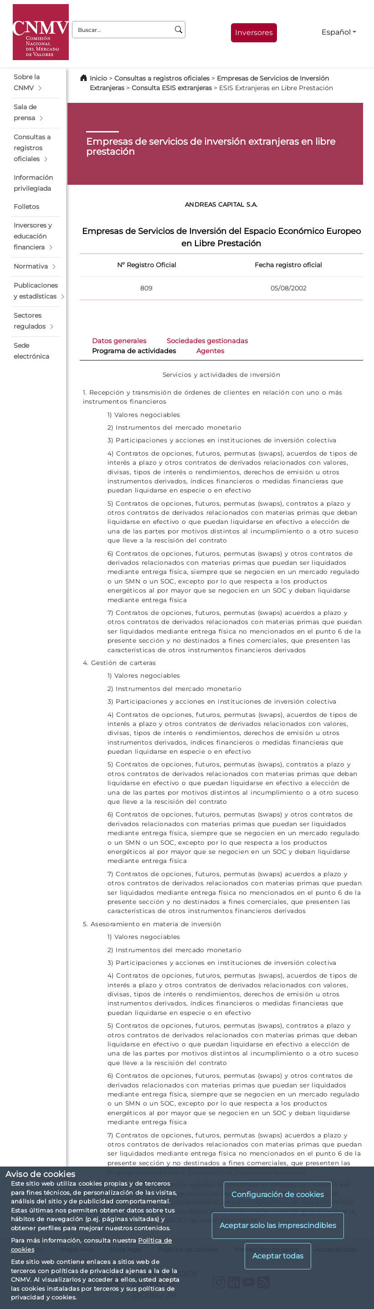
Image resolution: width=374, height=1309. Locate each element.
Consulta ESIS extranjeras (172, 88)
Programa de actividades (134, 351)
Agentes (210, 351)
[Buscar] (178, 29)
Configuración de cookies (277, 1194)
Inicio (98, 78)
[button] (36, 82)
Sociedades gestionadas (207, 341)
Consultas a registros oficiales (162, 78)
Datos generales (119, 341)
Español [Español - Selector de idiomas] (336, 32)
